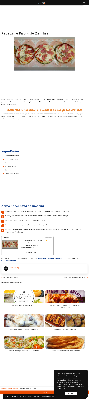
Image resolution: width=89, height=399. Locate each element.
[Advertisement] (44, 18)
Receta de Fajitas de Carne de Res (75, 277)
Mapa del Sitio (45, 397)
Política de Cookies (26, 397)
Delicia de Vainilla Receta (11, 277)
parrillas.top (14, 267)
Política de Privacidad (11, 397)
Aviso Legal (36, 397)
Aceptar (71, 393)
